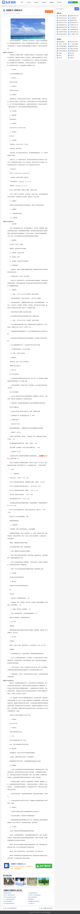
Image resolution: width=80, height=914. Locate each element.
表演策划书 (31, 899)
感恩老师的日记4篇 (62, 27)
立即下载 (50, 11)
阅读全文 (18, 13)
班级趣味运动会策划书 (33, 901)
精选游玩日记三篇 (74, 15)
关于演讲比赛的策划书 (9, 903)
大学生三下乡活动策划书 (34, 895)
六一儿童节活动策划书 (9, 899)
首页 (22, 2)
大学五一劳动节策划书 (9, 895)
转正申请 (72, 53)
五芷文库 (38, 912)
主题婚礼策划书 (7, 893)
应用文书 (72, 55)
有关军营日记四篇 (62, 31)
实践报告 (51, 2)
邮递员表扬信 (61, 41)
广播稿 (59, 53)
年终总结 (36, 2)
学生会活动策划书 (32, 897)
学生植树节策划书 (32, 893)
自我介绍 (72, 57)
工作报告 (44, 2)
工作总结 (28, 2)
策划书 (14, 6)
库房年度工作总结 (74, 41)
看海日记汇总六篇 (62, 22)
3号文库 (60, 57)
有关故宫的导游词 (62, 20)
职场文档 (10, 6)
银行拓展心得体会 (62, 34)
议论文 (59, 55)
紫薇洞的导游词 (73, 20)
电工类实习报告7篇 (62, 50)
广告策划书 (31, 903)
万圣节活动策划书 (8, 901)
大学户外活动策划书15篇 (10, 897)
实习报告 (59, 2)
